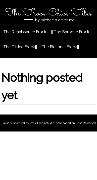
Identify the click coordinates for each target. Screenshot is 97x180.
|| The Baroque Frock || (71, 32)
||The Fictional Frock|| (59, 46)
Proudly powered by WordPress (23, 123)
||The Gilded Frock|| (19, 46)
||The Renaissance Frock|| (24, 32)
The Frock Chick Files (48, 13)
